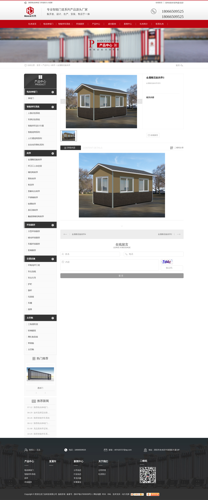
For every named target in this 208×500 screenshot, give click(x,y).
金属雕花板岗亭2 (165, 234)
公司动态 (77, 470)
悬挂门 (40, 388)
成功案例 (112, 24)
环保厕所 (80, 24)
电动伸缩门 (48, 24)
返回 (179, 65)
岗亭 (53, 65)
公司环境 (102, 470)
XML (109, 494)
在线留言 (159, 3)
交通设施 (31, 259)
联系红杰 (160, 24)
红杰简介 (144, 24)
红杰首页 (32, 24)
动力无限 (125, 494)
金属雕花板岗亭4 (79, 234)
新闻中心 (128, 24)
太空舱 (30, 318)
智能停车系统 (64, 24)
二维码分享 (179, 148)
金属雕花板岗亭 (63, 65)
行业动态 (77, 474)
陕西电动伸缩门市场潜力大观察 (40, 3)
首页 (38, 65)
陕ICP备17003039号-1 (83, 494)
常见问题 (77, 478)
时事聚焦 (77, 482)
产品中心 (96, 24)
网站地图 (97, 494)
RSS (104, 494)
